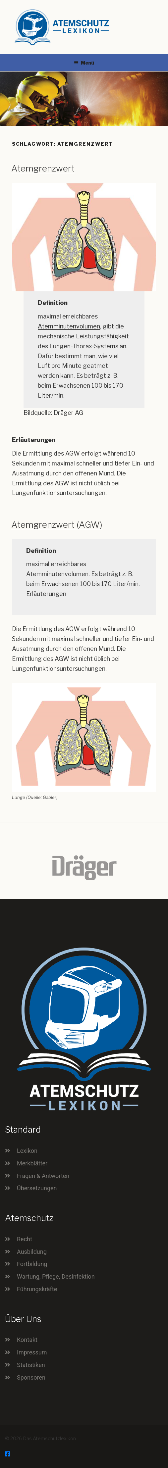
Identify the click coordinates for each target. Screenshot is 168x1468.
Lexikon (27, 1150)
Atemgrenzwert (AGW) (56, 524)
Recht (24, 1239)
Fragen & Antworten (43, 1175)
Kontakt (27, 1339)
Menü (84, 63)
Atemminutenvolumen (69, 326)
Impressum (32, 1352)
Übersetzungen (37, 1188)
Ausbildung (32, 1251)
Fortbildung (32, 1263)
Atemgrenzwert (43, 168)
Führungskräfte (37, 1289)
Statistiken (31, 1364)
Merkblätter (32, 1163)
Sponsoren (31, 1377)
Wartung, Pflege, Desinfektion (56, 1276)
